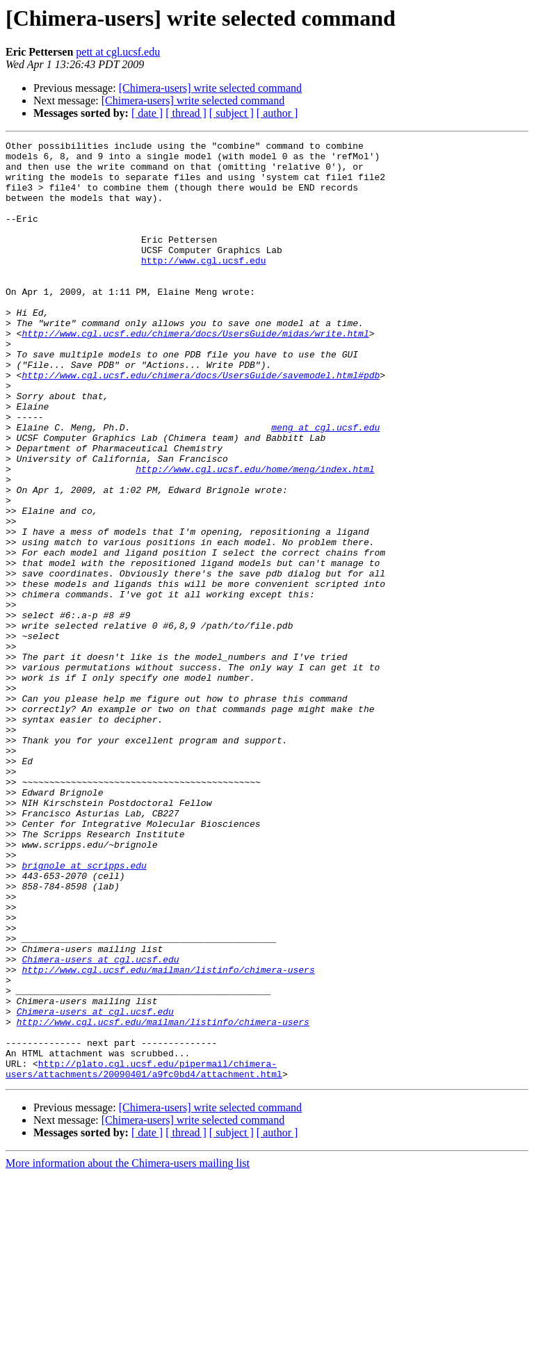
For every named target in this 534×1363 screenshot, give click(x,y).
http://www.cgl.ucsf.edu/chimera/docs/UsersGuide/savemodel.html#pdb (201, 423)
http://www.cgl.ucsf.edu (203, 285)
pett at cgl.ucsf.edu (118, 52)
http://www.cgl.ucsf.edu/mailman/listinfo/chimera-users (168, 1136)
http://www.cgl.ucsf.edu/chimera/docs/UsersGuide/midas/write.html (195, 372)
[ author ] (277, 113)
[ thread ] (186, 113)
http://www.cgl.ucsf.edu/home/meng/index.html (255, 535)
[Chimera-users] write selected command (210, 88)
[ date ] (147, 113)
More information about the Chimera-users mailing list (128, 1351)
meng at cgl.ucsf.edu (325, 485)
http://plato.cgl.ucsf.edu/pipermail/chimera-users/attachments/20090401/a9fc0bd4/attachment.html (144, 1255)
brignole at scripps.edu (84, 1011)
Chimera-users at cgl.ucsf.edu (100, 1124)
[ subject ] (231, 113)
